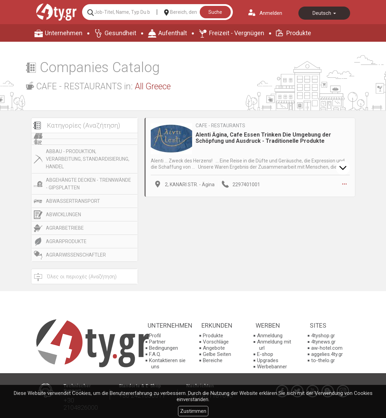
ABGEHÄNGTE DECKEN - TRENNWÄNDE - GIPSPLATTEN (88, 183)
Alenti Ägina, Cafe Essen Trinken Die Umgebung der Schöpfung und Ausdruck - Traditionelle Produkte (263, 137)
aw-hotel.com (327, 348)
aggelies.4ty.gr (327, 354)
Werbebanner (272, 367)
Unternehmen (63, 33)
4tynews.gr (323, 342)
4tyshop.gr (323, 335)
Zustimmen (193, 411)
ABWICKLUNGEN (63, 214)
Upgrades (267, 360)
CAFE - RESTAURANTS (220, 125)
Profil (155, 335)
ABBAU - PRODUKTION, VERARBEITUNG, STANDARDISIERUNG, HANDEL (87, 159)
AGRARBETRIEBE (65, 228)
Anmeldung (270, 335)
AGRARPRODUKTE (66, 241)
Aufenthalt (172, 33)
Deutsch (324, 13)
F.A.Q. (155, 354)
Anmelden (270, 13)
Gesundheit (120, 33)
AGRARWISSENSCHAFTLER (76, 255)
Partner (157, 342)
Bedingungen (163, 348)
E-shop (265, 354)
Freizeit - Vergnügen (236, 33)
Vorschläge (216, 342)
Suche (215, 12)
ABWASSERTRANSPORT (73, 201)
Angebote (214, 348)
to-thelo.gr (323, 360)
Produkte (298, 33)
